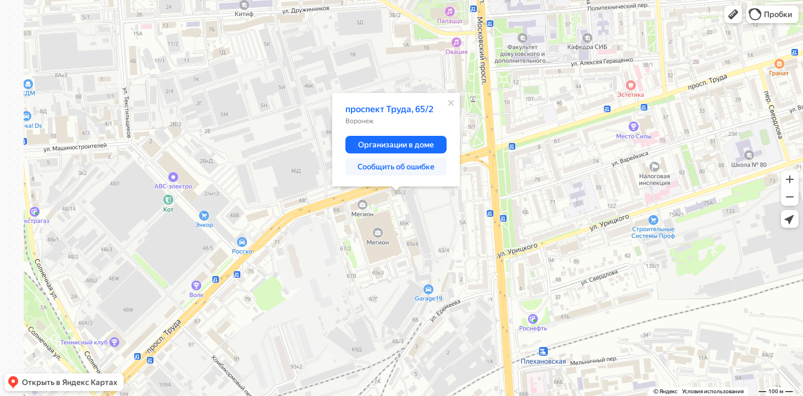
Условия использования (713, 391)
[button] (733, 14)
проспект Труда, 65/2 (389, 109)
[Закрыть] (451, 102)
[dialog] (396, 139)
